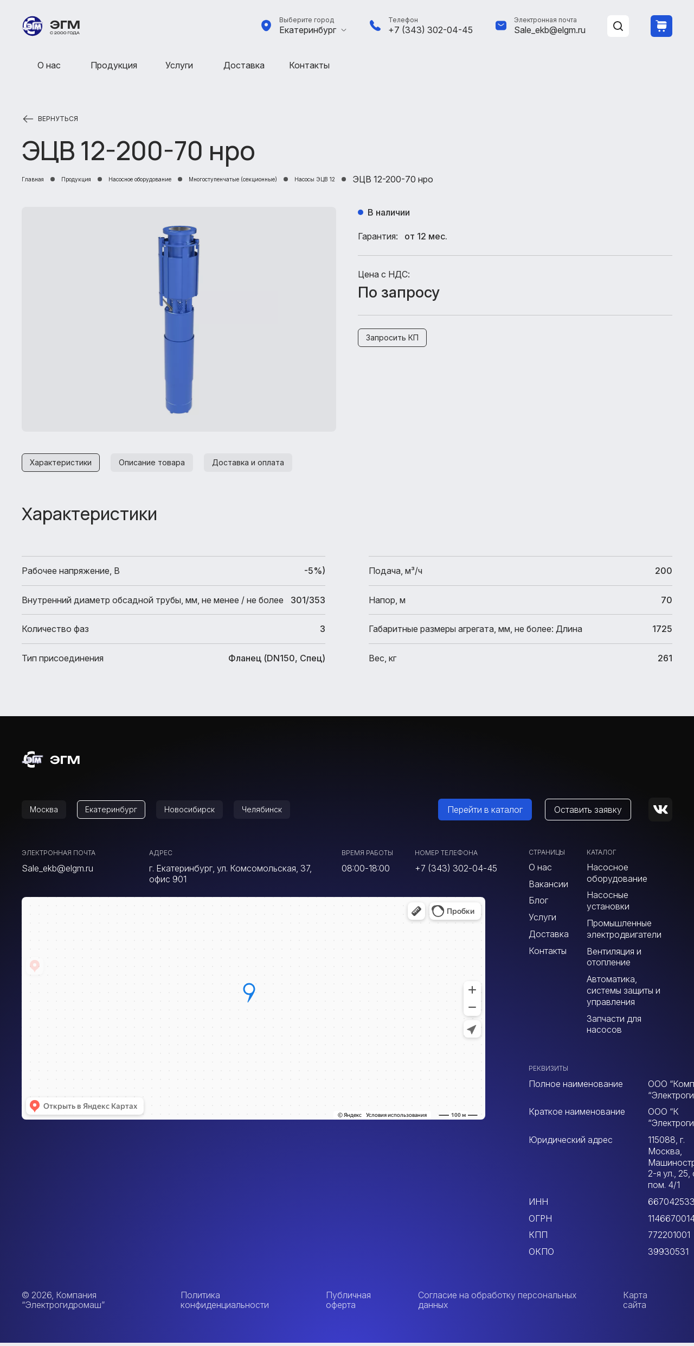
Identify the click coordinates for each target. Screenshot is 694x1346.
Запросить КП (396, 339)
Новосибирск (206, 812)
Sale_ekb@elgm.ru (550, 29)
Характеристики (65, 463)
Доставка (244, 65)
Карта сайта (635, 1303)
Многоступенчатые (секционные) (329, 179)
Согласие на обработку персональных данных (497, 1303)
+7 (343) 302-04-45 (430, 29)
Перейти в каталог (498, 812)
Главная (38, 179)
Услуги (179, 65)
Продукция (114, 65)
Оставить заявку (601, 812)
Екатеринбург (307, 29)
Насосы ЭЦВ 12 (448, 179)
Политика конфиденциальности (225, 1303)
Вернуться (58, 118)
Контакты (309, 65)
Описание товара (164, 463)
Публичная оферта (348, 1303)
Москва (47, 812)
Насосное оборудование (189, 179)
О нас (49, 65)
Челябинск (285, 812)
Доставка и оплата (270, 463)
